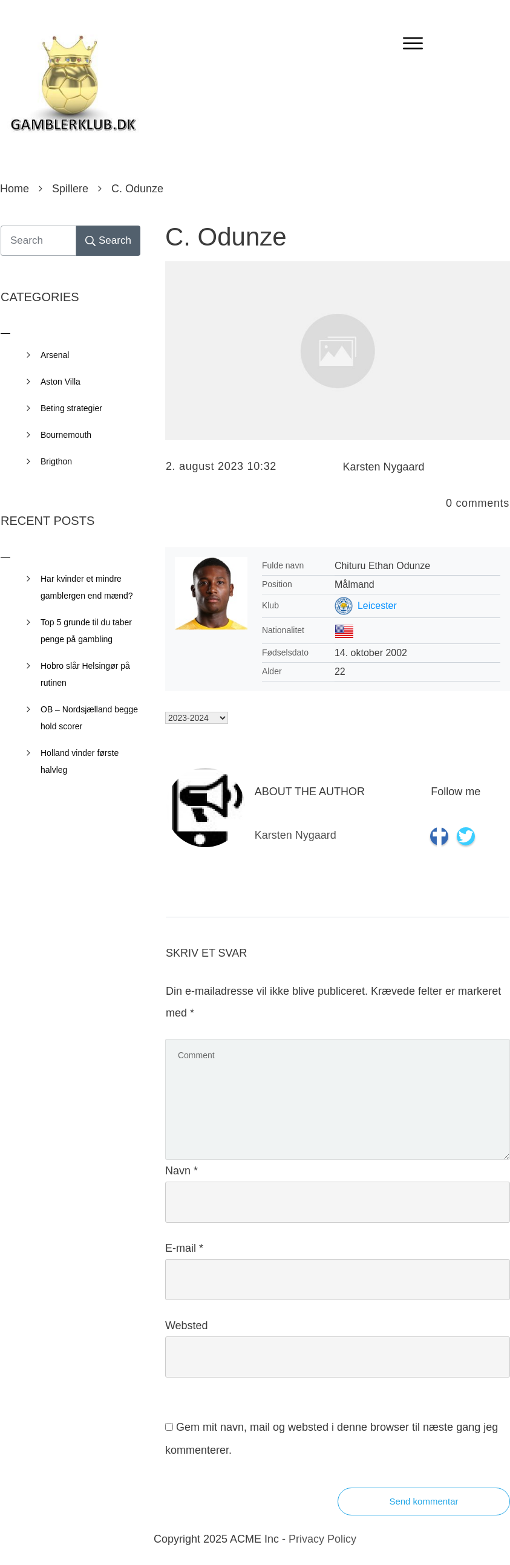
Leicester (377, 605)
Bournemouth (66, 435)
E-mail (184, 1248)
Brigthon (56, 461)
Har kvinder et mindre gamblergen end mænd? (87, 587)
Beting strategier (71, 408)
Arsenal (55, 355)
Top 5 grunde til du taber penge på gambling (86, 630)
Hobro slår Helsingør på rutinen (85, 674)
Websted (186, 1325)
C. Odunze (226, 237)
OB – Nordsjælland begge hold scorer (89, 717)
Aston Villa (60, 381)
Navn (181, 1171)
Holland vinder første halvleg (80, 761)
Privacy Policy (322, 1539)
